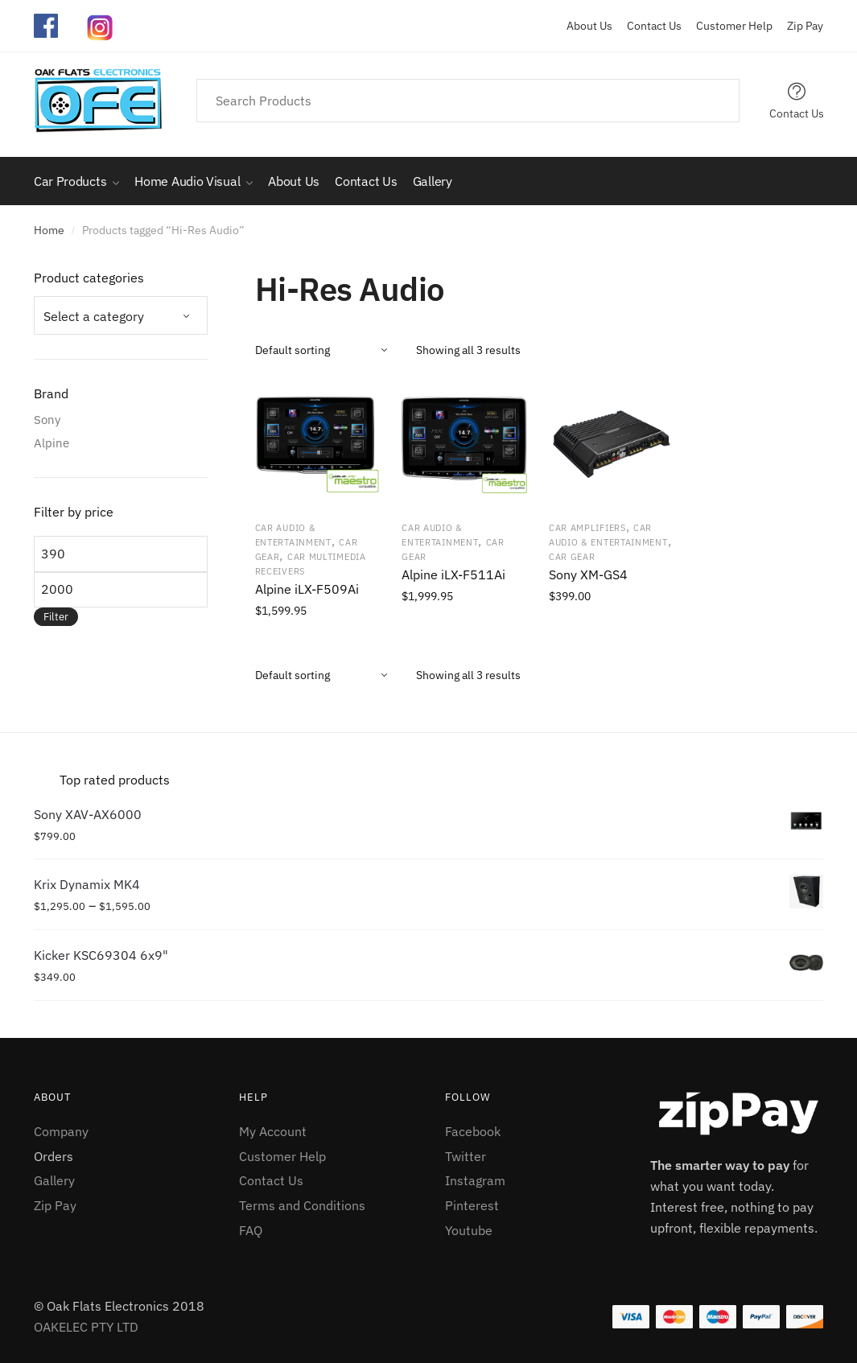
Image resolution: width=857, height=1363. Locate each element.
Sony (47, 419)
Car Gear (572, 556)
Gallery (54, 1180)
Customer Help (728, 26)
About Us (589, 26)
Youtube (468, 1230)
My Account (273, 1131)
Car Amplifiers (587, 527)
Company (61, 1131)
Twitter (465, 1156)
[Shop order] (330, 350)
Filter (55, 617)
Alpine (51, 443)
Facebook (473, 1131)
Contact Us (648, 26)
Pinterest (472, 1205)
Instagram (475, 1180)
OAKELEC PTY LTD (86, 1327)
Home (49, 230)
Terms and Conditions (302, 1205)
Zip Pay (799, 26)
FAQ (250, 1230)
